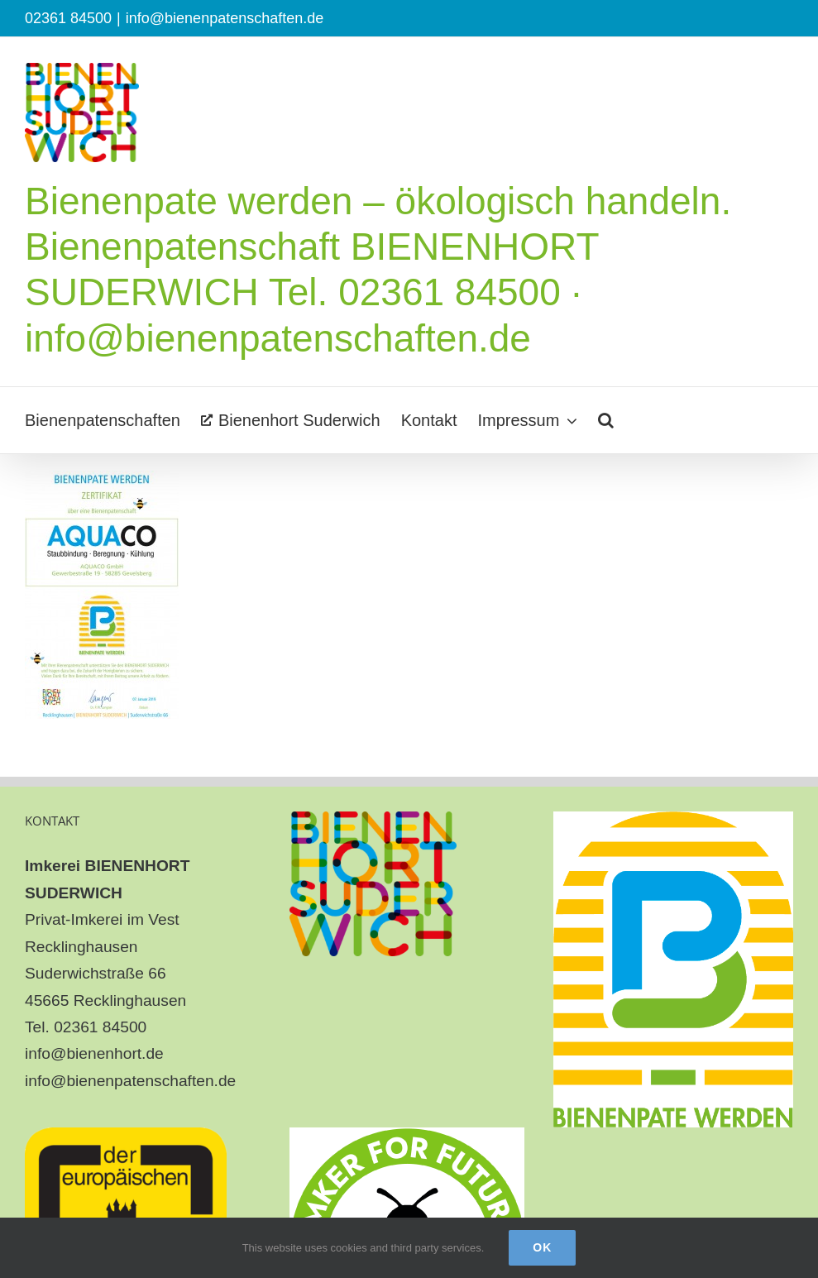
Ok (542, 1247)
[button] (606, 420)
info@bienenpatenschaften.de (224, 18)
